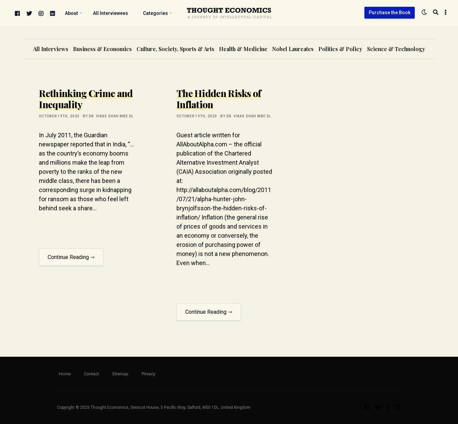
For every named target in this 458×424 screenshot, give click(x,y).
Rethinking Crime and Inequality (85, 99)
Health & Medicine (243, 48)
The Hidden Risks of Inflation (218, 99)
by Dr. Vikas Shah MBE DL (108, 116)
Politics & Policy (340, 48)
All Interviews (50, 48)
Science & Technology (396, 48)
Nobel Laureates (293, 48)
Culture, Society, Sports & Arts (175, 48)
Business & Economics (102, 48)
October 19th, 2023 (59, 116)
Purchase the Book (389, 12)
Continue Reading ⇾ (71, 257)
